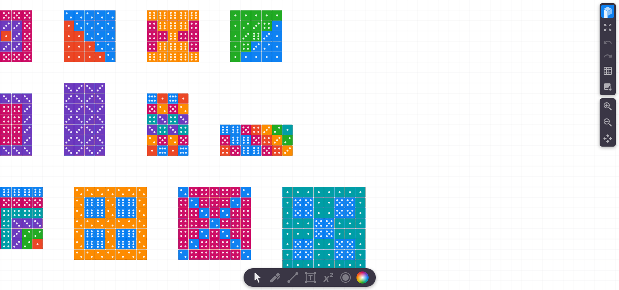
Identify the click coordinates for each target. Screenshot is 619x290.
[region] (309, 145)
